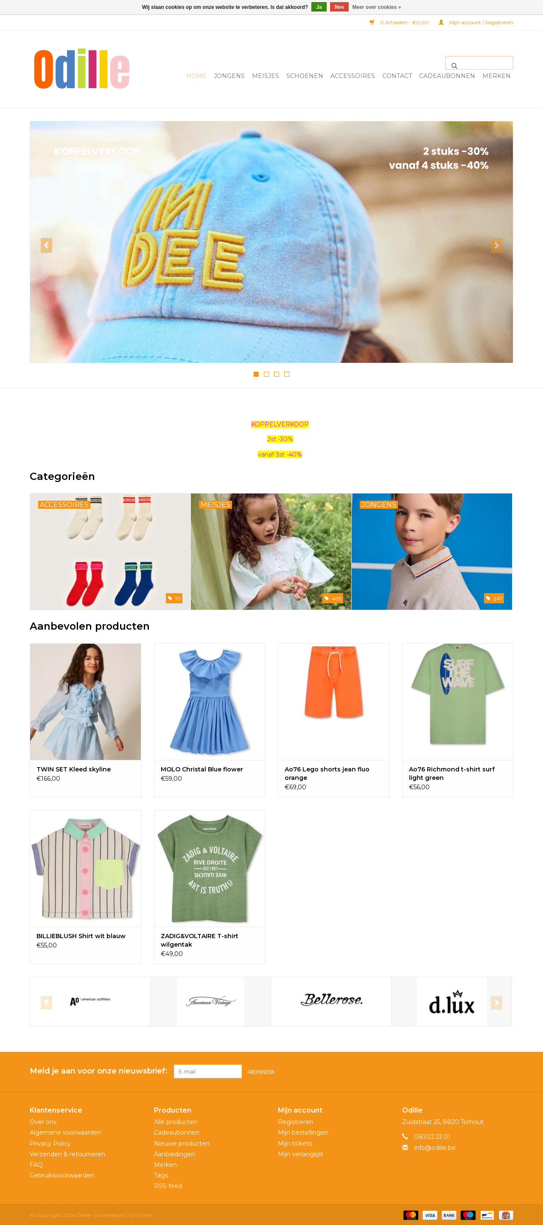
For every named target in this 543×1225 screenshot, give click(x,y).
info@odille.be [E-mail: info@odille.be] (435, 1146)
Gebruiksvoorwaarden (62, 1174)
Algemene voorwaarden (65, 1131)
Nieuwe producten (182, 1142)
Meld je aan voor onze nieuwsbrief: (99, 1070)
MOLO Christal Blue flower (202, 769)
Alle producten (175, 1120)
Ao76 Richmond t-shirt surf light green (452, 773)
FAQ (36, 1163)
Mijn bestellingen (303, 1131)
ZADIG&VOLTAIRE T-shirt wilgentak (199, 940)
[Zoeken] (479, 63)
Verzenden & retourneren (67, 1152)
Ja (319, 7)
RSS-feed (168, 1185)
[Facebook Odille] (491, 1071)
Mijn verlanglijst (300, 1152)
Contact (397, 76)
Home (196, 76)
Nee (339, 7)
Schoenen (304, 76)
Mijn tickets (295, 1142)
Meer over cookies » (377, 7)
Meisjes (265, 76)
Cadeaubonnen (447, 76)
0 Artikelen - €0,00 (399, 22)
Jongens (229, 76)
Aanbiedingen (174, 1152)
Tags (161, 1174)
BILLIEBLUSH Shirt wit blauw (81, 935)
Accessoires (352, 76)
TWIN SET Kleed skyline (73, 769)
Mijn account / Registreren (476, 22)
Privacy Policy (50, 1142)
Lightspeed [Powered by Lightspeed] (139, 1214)
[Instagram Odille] (506, 1071)
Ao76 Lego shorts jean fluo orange (327, 773)
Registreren (295, 1120)
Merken (496, 76)
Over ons (43, 1120)
